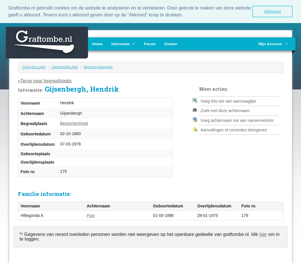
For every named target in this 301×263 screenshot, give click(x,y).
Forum (149, 43)
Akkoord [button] (272, 11)
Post (91, 215)
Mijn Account (270, 43)
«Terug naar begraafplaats (45, 80)
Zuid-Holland (34, 66)
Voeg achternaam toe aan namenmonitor (237, 120)
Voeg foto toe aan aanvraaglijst (228, 100)
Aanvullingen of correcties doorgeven (234, 129)
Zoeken (170, 43)
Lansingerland (64, 66)
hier (263, 233)
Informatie (120, 43)
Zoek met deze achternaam (225, 110)
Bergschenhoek (98, 66)
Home (97, 43)
